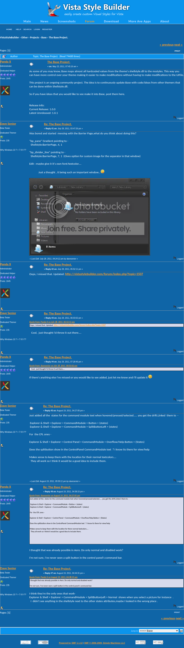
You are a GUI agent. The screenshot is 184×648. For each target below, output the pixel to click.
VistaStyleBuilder (9, 37)
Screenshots (67, 21)
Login (37, 29)
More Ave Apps (139, 21)
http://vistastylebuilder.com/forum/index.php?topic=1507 (104, 274)
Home (9, 29)
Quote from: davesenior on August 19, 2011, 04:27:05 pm (54, 495)
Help (18, 29)
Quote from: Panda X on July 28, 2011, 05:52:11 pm (52, 322)
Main (27, 21)
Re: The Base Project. (58, 124)
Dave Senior (8, 124)
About (164, 21)
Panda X (5, 61)
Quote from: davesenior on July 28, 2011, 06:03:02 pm (53, 366)
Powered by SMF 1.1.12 (71, 643)
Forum (90, 21)
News (44, 21)
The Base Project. (58, 37)
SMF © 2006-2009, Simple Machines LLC (104, 643)
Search (27, 29)
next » (178, 45)
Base (44, 37)
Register (47, 29)
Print (177, 51)
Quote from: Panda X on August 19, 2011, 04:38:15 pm (53, 577)
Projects (34, 37)
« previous (167, 45)
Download (111, 21)
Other (24, 37)
